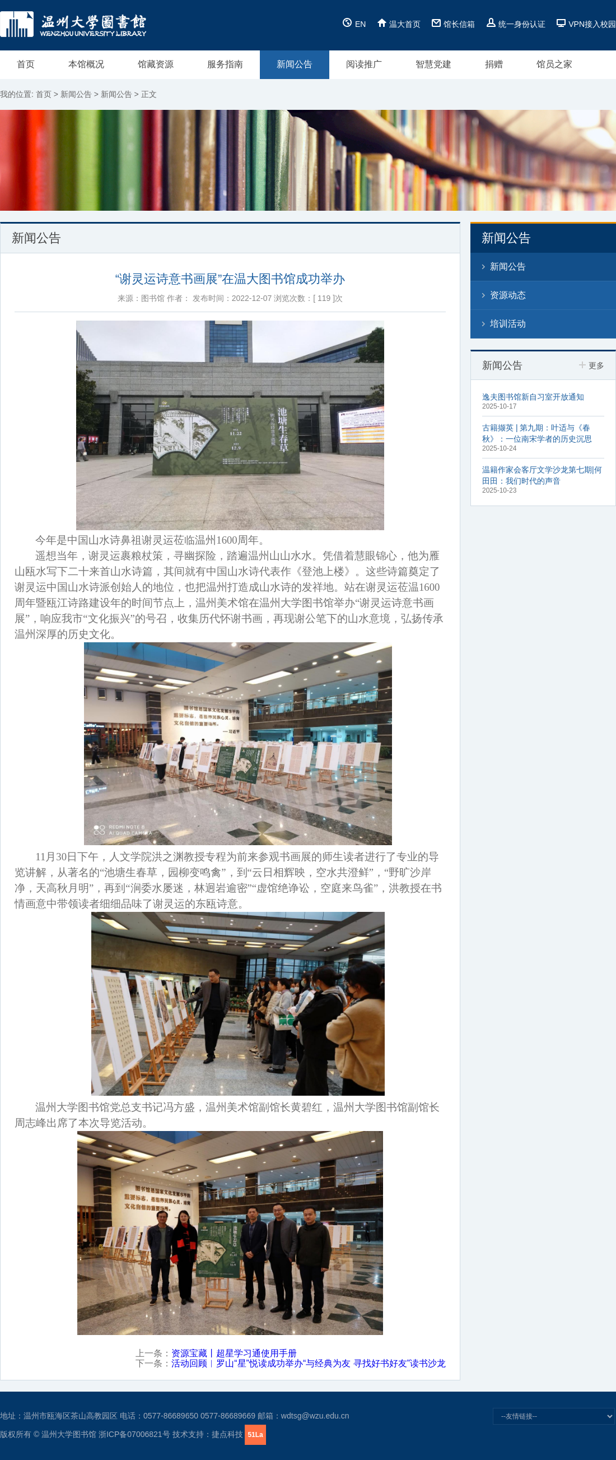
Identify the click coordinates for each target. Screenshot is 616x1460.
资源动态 (508, 295)
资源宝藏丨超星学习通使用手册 (234, 1353)
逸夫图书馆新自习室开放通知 (533, 396)
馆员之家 (554, 64)
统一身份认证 (515, 24)
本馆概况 (86, 64)
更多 (591, 365)
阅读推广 (364, 64)
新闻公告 (294, 64)
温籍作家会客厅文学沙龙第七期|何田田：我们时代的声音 (542, 475)
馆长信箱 (453, 24)
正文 (149, 94)
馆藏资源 (156, 64)
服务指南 (225, 64)
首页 (26, 64)
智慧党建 (433, 64)
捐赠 (494, 64)
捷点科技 (227, 1434)
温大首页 (399, 24)
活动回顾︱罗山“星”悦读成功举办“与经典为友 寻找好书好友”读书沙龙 (308, 1363)
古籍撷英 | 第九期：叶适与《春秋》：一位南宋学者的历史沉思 (537, 433)
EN (354, 24)
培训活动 (508, 323)
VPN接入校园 (586, 24)
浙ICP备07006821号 (134, 1434)
